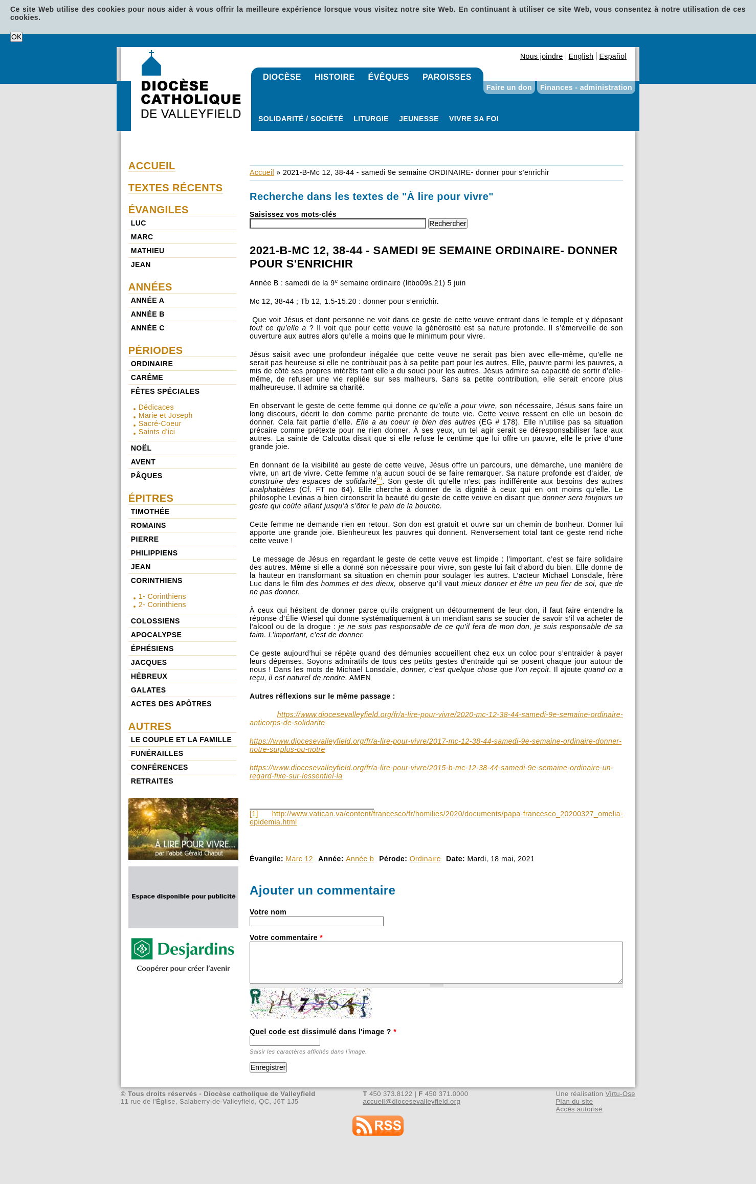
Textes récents (175, 187)
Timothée (150, 511)
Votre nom (268, 912)
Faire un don (509, 87)
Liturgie (371, 119)
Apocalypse (156, 635)
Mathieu (148, 251)
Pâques (147, 476)
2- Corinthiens (162, 604)
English (581, 56)
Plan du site (574, 1101)
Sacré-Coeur (160, 423)
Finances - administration (586, 87)
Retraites (152, 781)
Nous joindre (541, 56)
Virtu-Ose (620, 1094)
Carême (147, 377)
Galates (148, 690)
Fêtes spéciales (165, 391)
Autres (150, 726)
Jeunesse (419, 119)
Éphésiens (152, 648)
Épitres (151, 498)
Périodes (155, 350)
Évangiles (158, 209)
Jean (141, 264)
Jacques (149, 662)
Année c (148, 328)
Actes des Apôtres (171, 704)
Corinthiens (157, 580)
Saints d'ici (157, 432)
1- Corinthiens (162, 596)
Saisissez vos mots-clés (293, 214)
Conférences (159, 767)
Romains (148, 525)
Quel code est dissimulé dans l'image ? (323, 1031)
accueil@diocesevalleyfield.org (412, 1101)
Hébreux (149, 676)
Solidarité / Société (300, 119)
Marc (142, 237)
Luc (138, 223)
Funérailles (157, 753)
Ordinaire (425, 859)
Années (150, 287)
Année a (147, 300)
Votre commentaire (286, 937)
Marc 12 (299, 859)
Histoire (335, 77)
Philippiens (154, 553)
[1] (254, 814)
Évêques (388, 77)
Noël (141, 448)
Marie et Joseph (166, 415)
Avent (143, 462)
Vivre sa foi (474, 119)
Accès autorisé (578, 1109)
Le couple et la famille (181, 739)
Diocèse (282, 77)
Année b (360, 859)
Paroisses (447, 77)
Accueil (262, 172)
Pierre (145, 539)
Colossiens (155, 621)
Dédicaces (156, 407)
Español (613, 56)
